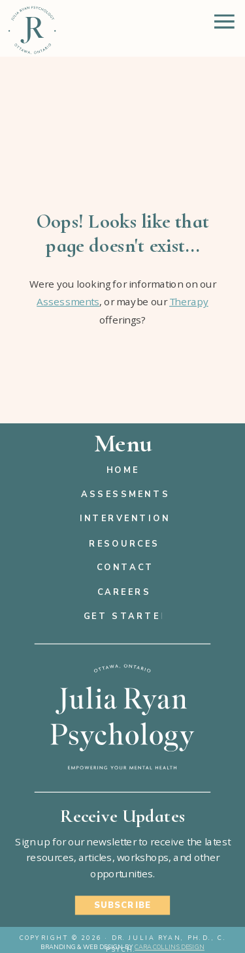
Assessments (68, 302)
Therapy (188, 302)
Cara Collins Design (169, 947)
